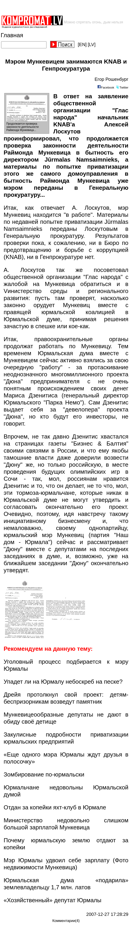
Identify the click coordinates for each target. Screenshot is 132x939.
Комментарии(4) (66, 921)
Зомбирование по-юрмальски (44, 774)
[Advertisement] (54, 8)
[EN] (82, 44)
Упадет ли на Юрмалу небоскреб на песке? (63, 681)
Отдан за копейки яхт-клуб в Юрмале (55, 807)
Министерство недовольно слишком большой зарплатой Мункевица (66, 824)
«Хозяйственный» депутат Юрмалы (52, 900)
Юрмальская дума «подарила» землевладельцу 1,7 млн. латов (66, 884)
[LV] (91, 44)
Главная (12, 35)
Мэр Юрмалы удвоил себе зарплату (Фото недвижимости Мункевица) (66, 864)
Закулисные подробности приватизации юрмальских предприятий (66, 738)
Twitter (124, 87)
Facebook (107, 87)
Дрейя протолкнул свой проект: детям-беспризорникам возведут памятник (66, 698)
